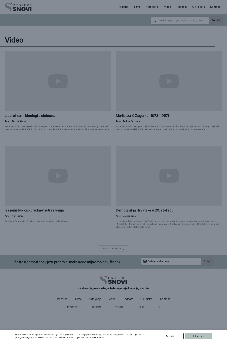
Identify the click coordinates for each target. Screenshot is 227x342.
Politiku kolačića (97, 337)
